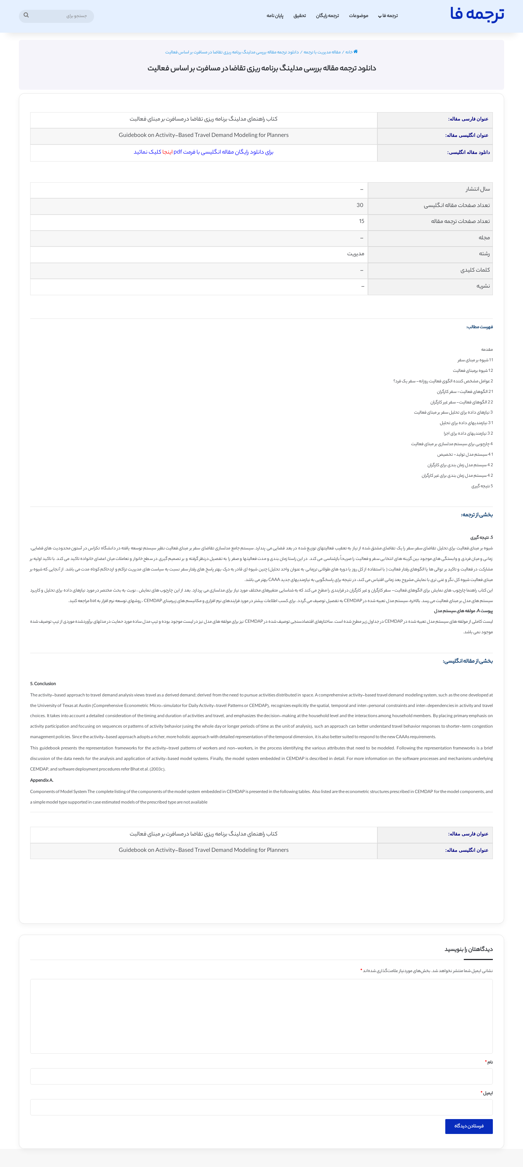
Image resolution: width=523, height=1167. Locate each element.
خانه (351, 52)
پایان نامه (275, 16)
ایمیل (487, 1093)
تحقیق (299, 16)
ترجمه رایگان (327, 16)
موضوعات (358, 16)
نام (489, 1062)
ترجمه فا (390, 16)
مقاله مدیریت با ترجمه (322, 52)
